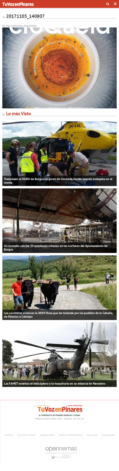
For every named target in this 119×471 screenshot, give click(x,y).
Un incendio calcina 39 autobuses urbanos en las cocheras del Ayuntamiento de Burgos (55, 248)
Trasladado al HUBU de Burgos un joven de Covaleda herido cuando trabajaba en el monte (58, 181)
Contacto (8, 435)
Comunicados (108, 435)
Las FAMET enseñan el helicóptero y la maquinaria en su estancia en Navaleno (54, 383)
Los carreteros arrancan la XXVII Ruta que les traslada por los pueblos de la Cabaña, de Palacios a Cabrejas (58, 315)
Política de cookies (26, 435)
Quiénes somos (47, 435)
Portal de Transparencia (71, 435)
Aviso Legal (92, 435)
